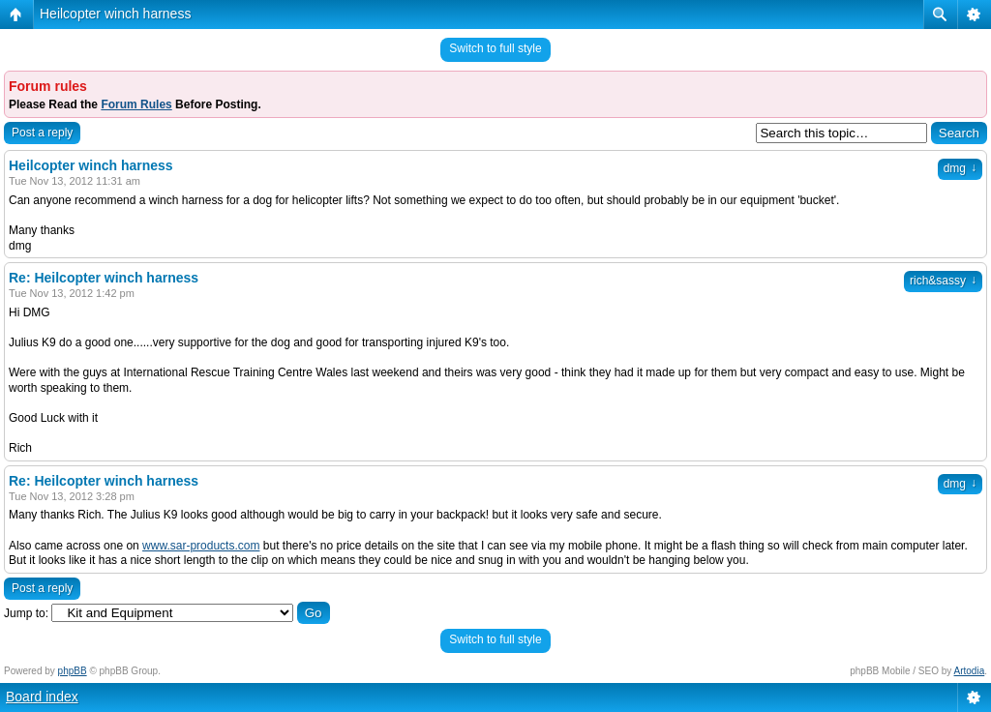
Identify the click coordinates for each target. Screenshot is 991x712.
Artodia (969, 671)
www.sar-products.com (200, 545)
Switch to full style (495, 48)
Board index (42, 696)
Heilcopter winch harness (115, 13)
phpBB (72, 671)
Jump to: (26, 613)
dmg (960, 168)
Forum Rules (136, 104)
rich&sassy (943, 280)
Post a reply (42, 132)
